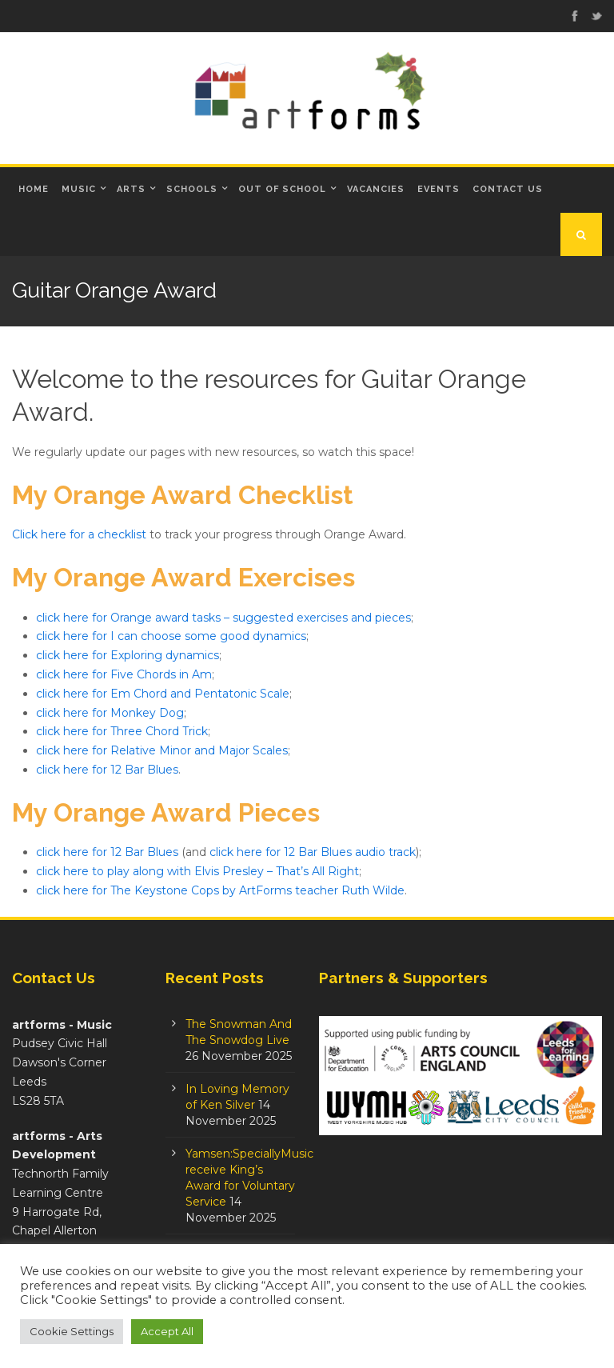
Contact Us (507, 189)
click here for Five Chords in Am (124, 674)
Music (79, 189)
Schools (191, 189)
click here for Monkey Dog (110, 713)
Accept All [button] (167, 1331)
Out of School (282, 189)
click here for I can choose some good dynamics (171, 636)
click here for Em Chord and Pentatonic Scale (162, 693)
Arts (131, 189)
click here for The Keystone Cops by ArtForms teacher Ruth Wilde (220, 890)
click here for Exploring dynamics (127, 655)
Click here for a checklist (79, 534)
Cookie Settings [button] (72, 1331)
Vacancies (376, 189)
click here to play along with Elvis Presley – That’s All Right (197, 871)
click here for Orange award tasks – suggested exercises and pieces (223, 617)
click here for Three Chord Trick (122, 731)
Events (438, 189)
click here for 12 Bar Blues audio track (312, 852)
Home (33, 189)
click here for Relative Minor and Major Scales (162, 750)
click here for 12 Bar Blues (107, 769)
